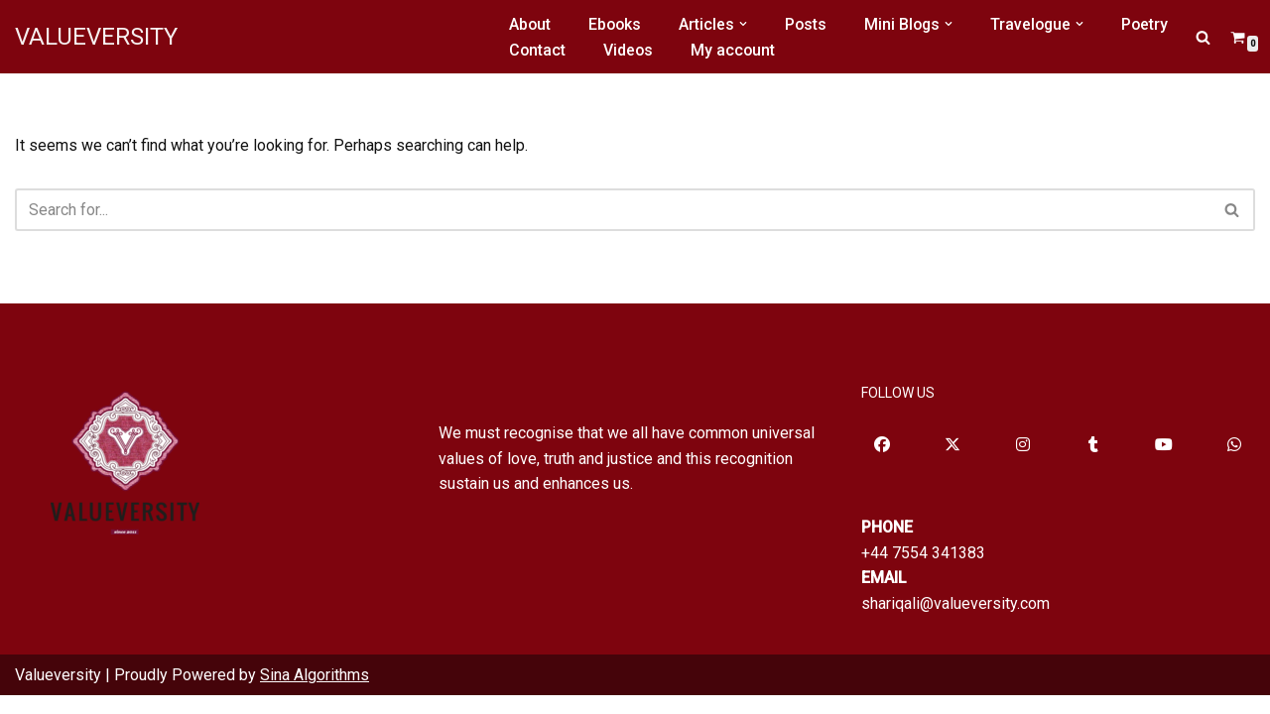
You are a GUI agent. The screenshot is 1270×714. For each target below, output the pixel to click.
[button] (746, 24)
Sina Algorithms (314, 692)
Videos (629, 50)
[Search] (1203, 37)
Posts (809, 24)
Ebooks (616, 24)
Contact (538, 50)
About (530, 24)
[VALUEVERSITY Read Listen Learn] (96, 37)
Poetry (1153, 24)
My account (735, 50)
